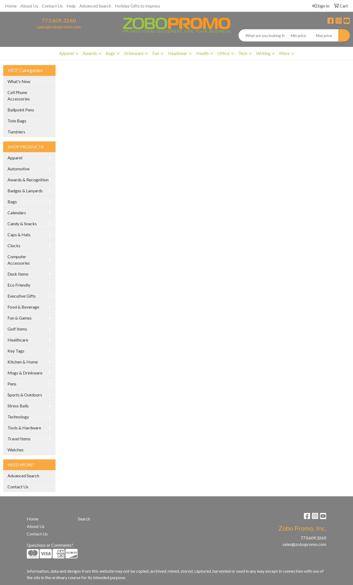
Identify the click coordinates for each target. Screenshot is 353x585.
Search (84, 518)
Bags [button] (110, 53)
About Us (29, 5)
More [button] (284, 53)
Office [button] (224, 53)
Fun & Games (20, 317)
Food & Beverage (23, 306)
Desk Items (18, 273)
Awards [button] (90, 53)
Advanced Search (95, 5)
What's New (19, 81)
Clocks (14, 245)
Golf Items (17, 328)
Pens (12, 383)
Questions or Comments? (50, 545)
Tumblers (16, 131)
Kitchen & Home (23, 361)
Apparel (15, 157)
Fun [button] (155, 53)
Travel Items (19, 438)
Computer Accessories (19, 259)
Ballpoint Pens (21, 109)
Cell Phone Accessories (19, 95)
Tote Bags (17, 120)
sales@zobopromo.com (59, 26)
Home (11, 5)
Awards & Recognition (28, 179)
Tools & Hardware (24, 427)
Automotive (19, 168)
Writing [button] (263, 53)
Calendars (17, 212)
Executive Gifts (22, 295)
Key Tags (16, 350)
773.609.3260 (59, 20)
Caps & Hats (19, 234)
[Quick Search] (263, 35)
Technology (18, 416)
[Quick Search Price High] (326, 35)
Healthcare (18, 339)
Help (71, 5)
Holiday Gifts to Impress (137, 5)
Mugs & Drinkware (25, 372)
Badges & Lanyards (25, 190)
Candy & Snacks (22, 223)
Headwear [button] (177, 53)
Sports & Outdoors (25, 394)
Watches (16, 449)
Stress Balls (18, 405)
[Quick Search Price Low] (300, 35)
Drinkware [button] (134, 53)
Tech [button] (242, 53)
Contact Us (52, 5)
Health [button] (202, 53)
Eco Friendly (19, 284)
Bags (12, 201)
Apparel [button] (66, 53)
